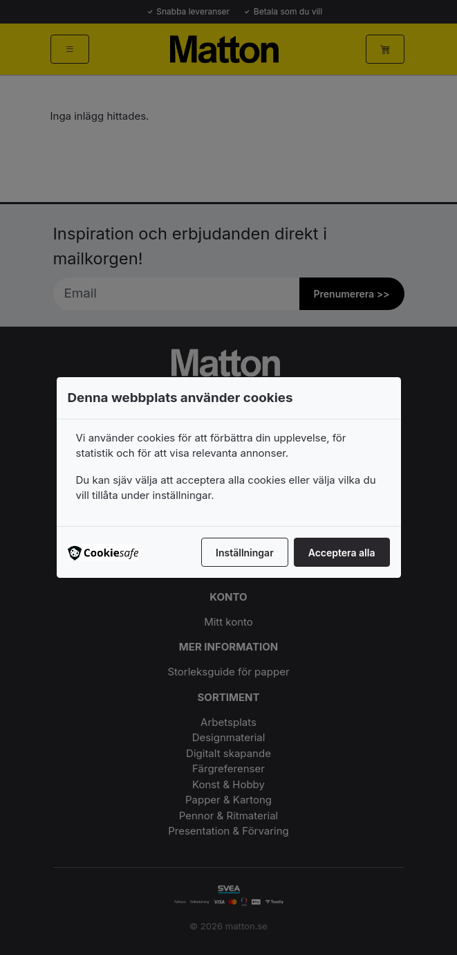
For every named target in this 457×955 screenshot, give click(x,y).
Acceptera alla (341, 552)
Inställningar (245, 552)
